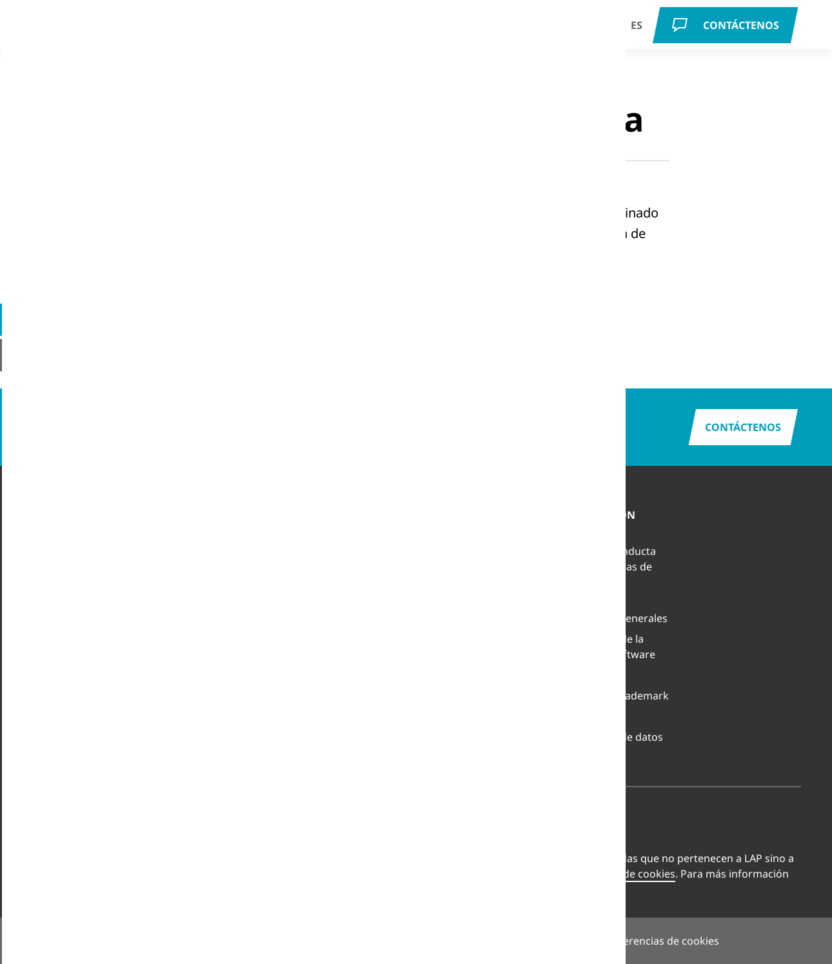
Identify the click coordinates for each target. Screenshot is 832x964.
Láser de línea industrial (196, 652)
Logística (52, 577)
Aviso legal (346, 941)
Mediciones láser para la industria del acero (216, 615)
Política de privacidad (443, 941)
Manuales (318, 634)
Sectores (137, 30)
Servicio (358, 30)
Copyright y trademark (613, 695)
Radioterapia (211, 30)
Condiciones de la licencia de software (606, 646)
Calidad (444, 659)
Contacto (448, 577)
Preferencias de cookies (617, 874)
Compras (580, 716)
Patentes (579, 675)
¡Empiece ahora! (228, 303)
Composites (60, 556)
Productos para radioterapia (201, 543)
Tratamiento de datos (610, 737)
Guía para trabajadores (62, 626)
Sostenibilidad (460, 680)
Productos (292, 30)
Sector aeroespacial (79, 695)
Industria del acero (77, 675)
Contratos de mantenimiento (332, 584)
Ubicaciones (456, 556)
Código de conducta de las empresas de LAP (607, 566)
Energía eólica (65, 654)
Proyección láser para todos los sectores (215, 579)
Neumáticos (60, 597)
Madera (50, 737)
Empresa (417, 31)
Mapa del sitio (549, 941)
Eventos (445, 618)
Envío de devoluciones (349, 613)
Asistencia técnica (338, 556)
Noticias (446, 597)
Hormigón (56, 535)
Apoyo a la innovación (479, 639)
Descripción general (344, 535)
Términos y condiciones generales (613, 610)
